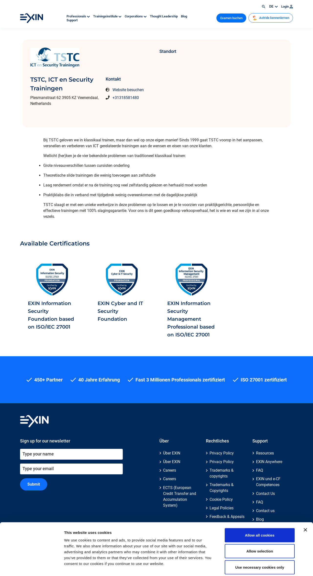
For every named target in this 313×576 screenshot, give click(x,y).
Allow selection (259, 528)
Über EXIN (171, 453)
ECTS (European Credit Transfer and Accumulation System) (179, 496)
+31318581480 (125, 97)
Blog (184, 16)
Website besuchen (128, 89)
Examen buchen (231, 18)
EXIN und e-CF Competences (268, 482)
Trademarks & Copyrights (222, 487)
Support (72, 20)
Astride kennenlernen (270, 17)
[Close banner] (305, 506)
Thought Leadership (164, 16)
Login (287, 6)
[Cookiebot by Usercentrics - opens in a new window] (31, 566)
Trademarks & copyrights (222, 473)
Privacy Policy (222, 453)
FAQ (259, 470)
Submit (33, 484)
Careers (169, 470)
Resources (265, 453)
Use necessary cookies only (259, 544)
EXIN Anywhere (269, 461)
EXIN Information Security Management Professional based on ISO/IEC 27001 (191, 319)
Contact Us (265, 493)
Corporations (136, 16)
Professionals (79, 16)
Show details (256, 566)
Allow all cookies (260, 512)
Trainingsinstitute (107, 16)
